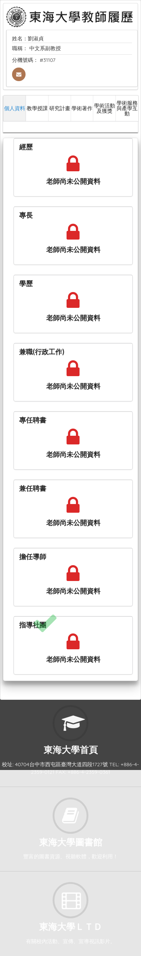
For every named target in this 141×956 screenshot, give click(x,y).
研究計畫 (59, 108)
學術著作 (81, 108)
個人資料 (14, 108)
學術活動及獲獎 (104, 108)
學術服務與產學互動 (127, 108)
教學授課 (37, 108)
